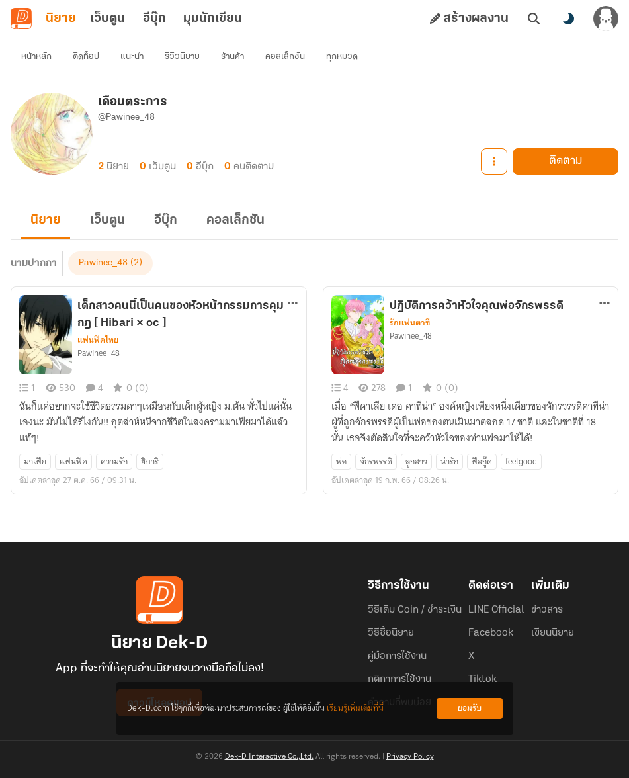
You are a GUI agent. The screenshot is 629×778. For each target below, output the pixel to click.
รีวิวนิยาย (182, 57)
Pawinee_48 (103, 263)
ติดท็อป (86, 57)
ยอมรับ (470, 708)
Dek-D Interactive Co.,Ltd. (269, 757)
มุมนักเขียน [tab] (212, 18)
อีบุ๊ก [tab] (154, 18)
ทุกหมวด (342, 57)
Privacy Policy (410, 757)
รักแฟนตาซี (410, 323)
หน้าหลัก (36, 57)
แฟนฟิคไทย (97, 340)
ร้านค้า (232, 57)
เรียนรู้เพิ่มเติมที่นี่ (355, 708)
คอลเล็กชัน (285, 57)
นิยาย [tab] (61, 18)
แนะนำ (132, 57)
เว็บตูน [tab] (107, 18)
